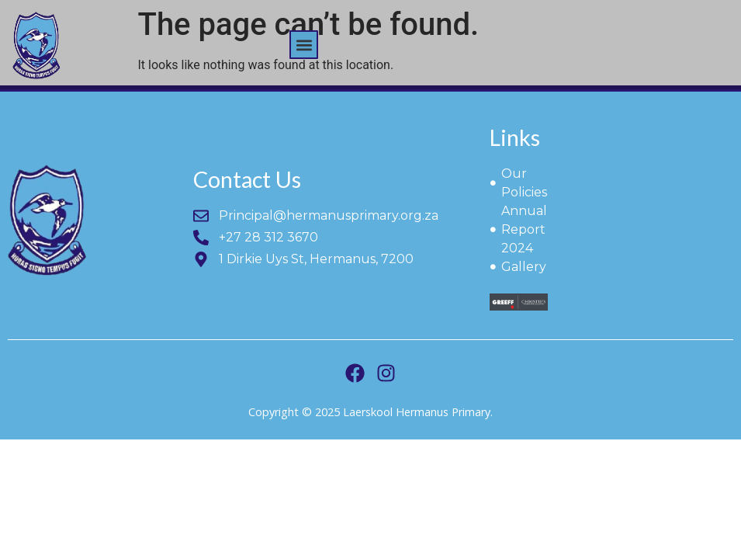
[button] (304, 44)
